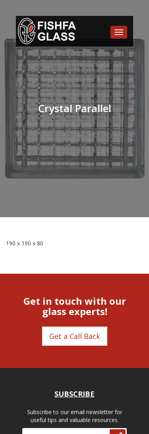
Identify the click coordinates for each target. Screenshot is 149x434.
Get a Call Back (74, 336)
